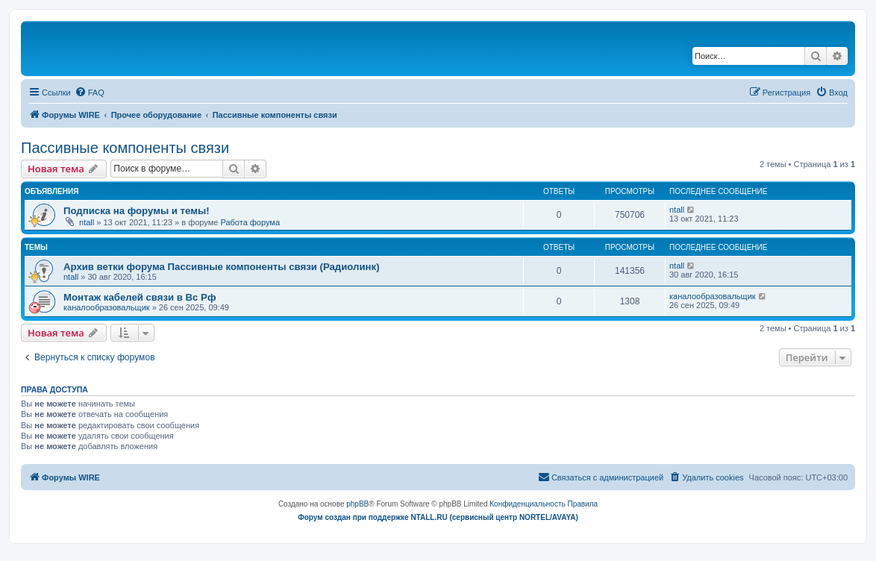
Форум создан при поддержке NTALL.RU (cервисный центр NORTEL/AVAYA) (438, 517)
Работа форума (250, 222)
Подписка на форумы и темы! (136, 210)
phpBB (357, 504)
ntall (86, 222)
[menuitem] (89, 92)
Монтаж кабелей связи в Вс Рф (139, 297)
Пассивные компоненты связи (125, 148)
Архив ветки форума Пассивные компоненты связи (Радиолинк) (221, 266)
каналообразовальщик (106, 307)
